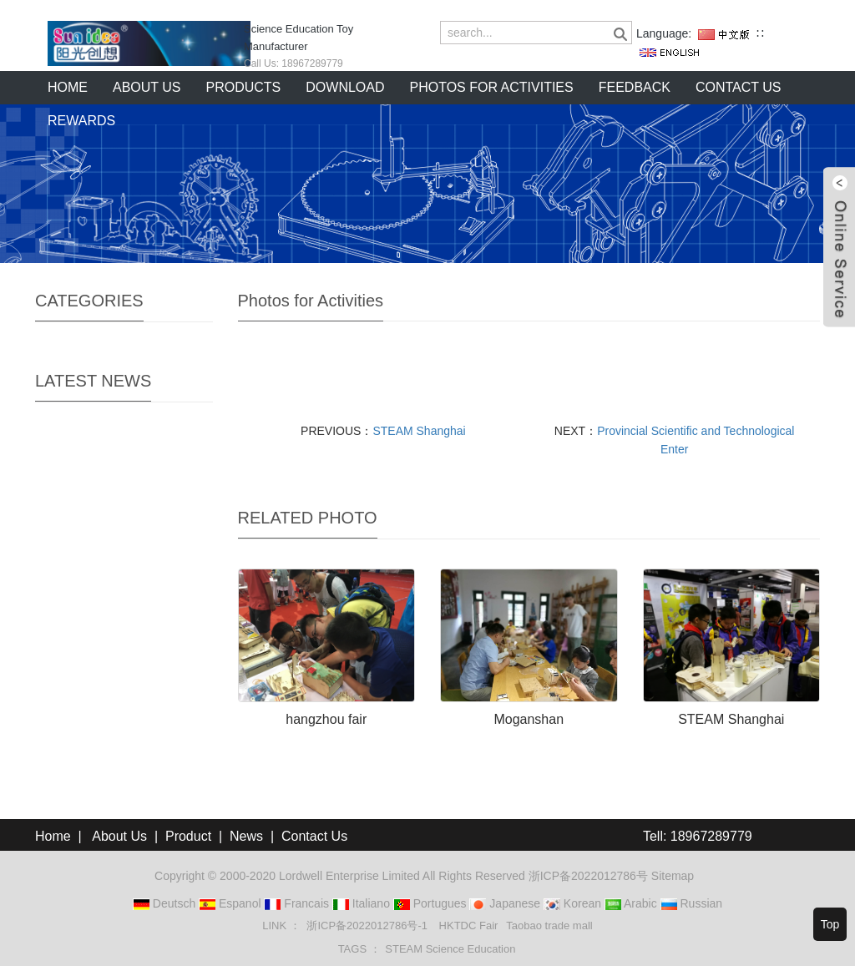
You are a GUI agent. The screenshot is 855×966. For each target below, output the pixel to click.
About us (147, 87)
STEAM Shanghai (418, 430)
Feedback (634, 87)
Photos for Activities (492, 87)
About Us (119, 836)
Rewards (81, 121)
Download (345, 87)
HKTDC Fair (468, 925)
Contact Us (314, 836)
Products (243, 87)
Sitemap (672, 876)
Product (188, 836)
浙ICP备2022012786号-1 (368, 925)
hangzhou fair (326, 719)
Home (68, 87)
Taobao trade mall (549, 925)
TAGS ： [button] (359, 949)
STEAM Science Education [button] (450, 949)
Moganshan (528, 719)
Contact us (739, 87)
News (246, 836)
